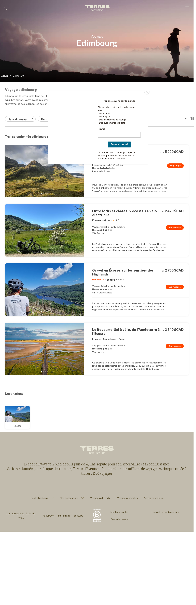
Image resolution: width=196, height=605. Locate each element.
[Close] (146, 91)
